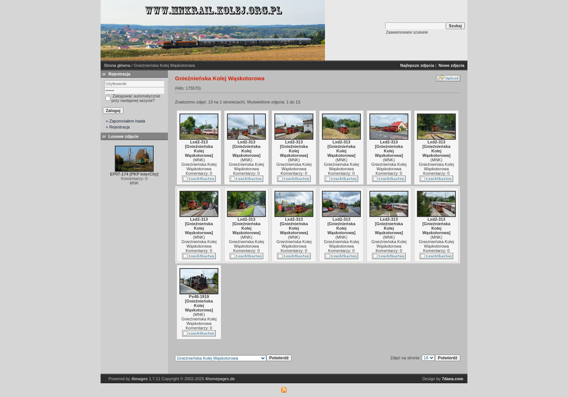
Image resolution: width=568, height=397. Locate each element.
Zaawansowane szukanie (407, 32)
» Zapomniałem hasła (125, 121)
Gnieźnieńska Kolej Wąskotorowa (199, 166)
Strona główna (117, 65)
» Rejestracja (118, 127)
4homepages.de (220, 378)
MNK (198, 160)
